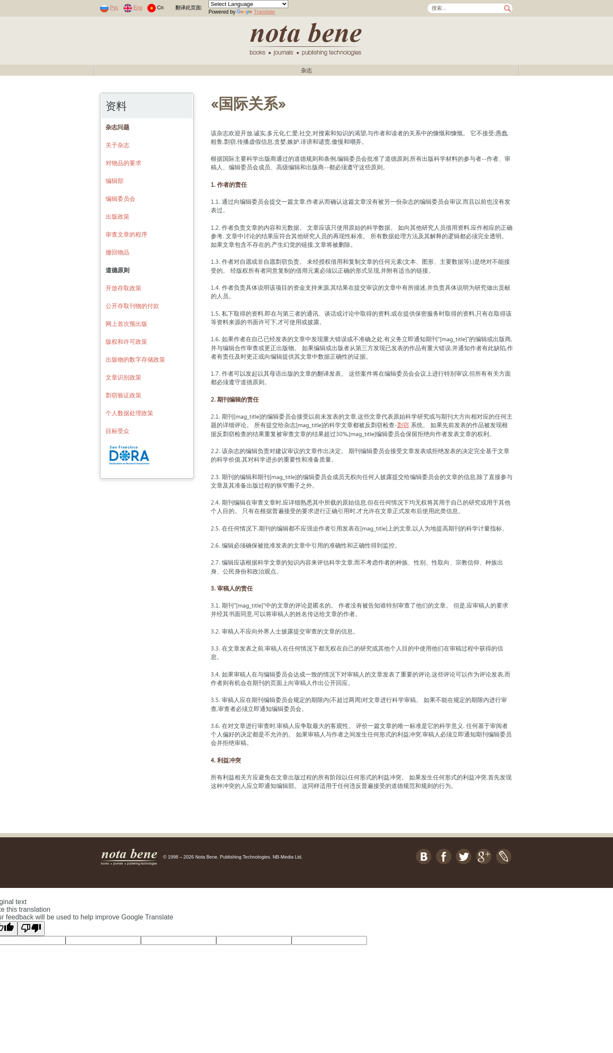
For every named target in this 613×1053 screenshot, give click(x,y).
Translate (256, 12)
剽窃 (403, 425)
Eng (137, 8)
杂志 (306, 70)
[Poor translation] (31, 928)
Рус (114, 8)
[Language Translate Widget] (248, 4)
